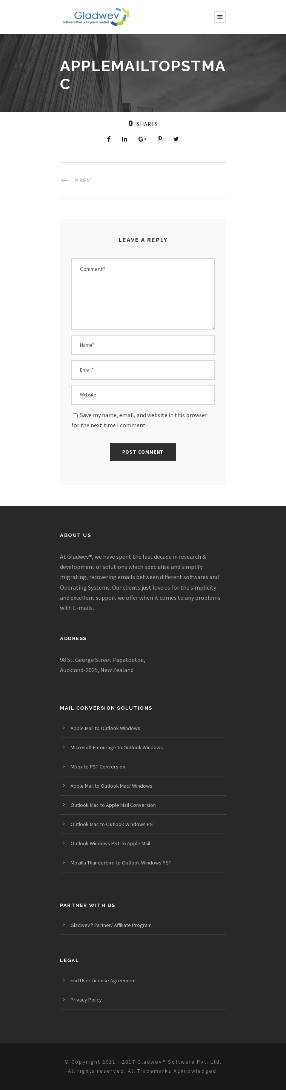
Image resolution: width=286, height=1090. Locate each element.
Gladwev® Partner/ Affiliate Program (111, 925)
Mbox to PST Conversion (98, 766)
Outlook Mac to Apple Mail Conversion (113, 805)
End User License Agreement (103, 980)
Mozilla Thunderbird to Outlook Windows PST (121, 862)
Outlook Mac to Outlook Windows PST (113, 824)
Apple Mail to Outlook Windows (105, 728)
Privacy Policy (86, 999)
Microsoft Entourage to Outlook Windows (117, 747)
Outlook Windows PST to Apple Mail (110, 843)
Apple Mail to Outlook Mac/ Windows (111, 785)
